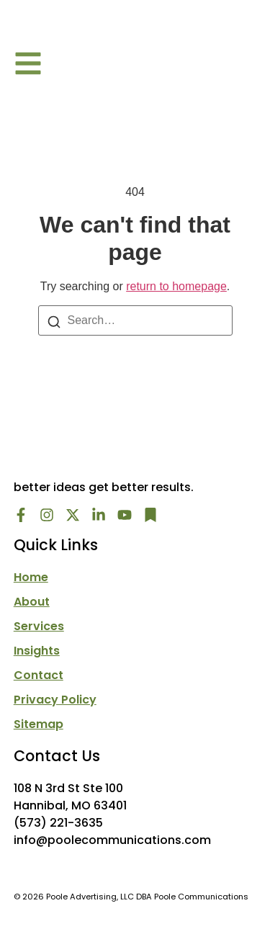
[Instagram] (47, 515)
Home (31, 577)
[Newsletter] (150, 515)
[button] (28, 63)
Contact (38, 675)
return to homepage (176, 286)
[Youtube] (124, 515)
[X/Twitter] (73, 515)
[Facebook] (21, 515)
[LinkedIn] (98, 515)
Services (39, 626)
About (32, 602)
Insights (37, 651)
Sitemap (38, 724)
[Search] (54, 321)
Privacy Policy (55, 700)
